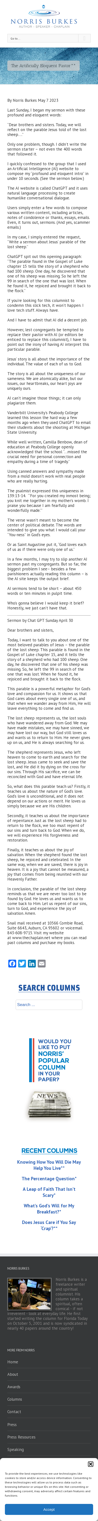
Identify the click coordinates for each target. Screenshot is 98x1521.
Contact (14, 1411)
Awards (13, 1386)
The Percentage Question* (49, 1179)
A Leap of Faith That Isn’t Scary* (49, 1192)
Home (12, 1362)
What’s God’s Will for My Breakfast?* (49, 1209)
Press (12, 1424)
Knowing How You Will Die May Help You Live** (49, 1165)
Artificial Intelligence (31, 168)
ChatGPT (59, 188)
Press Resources (21, 1437)
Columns (14, 1399)
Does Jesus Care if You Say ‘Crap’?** (49, 1225)
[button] (90, 1464)
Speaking (15, 1449)
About (12, 1374)
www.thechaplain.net (31, 937)
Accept (49, 1509)
